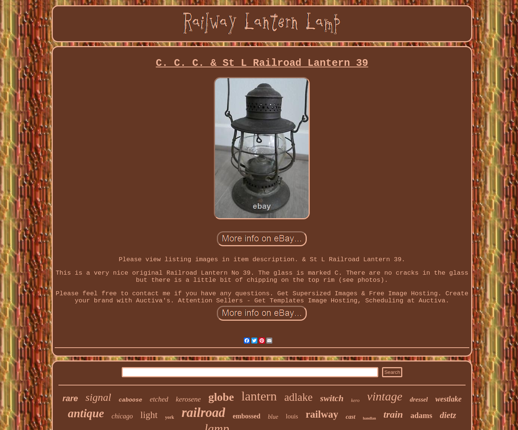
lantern (259, 396)
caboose (130, 400)
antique (86, 413)
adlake (298, 397)
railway (322, 414)
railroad (203, 412)
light (149, 415)
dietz (448, 415)
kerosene (188, 399)
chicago (122, 416)
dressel (419, 399)
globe (221, 397)
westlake (448, 399)
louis (292, 416)
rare (70, 398)
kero (355, 400)
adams (421, 415)
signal (98, 397)
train (393, 414)
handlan (369, 418)
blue (273, 417)
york (169, 417)
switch (332, 398)
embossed (246, 416)
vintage (384, 396)
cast (350, 417)
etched (159, 399)
